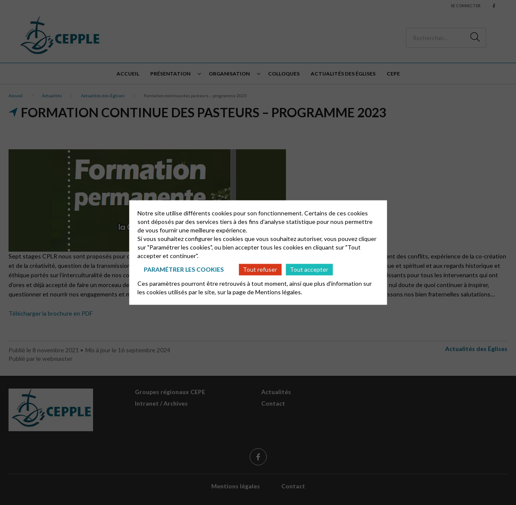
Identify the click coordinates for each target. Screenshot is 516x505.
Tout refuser (260, 269)
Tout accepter (309, 269)
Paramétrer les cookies (184, 269)
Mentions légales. (278, 291)
